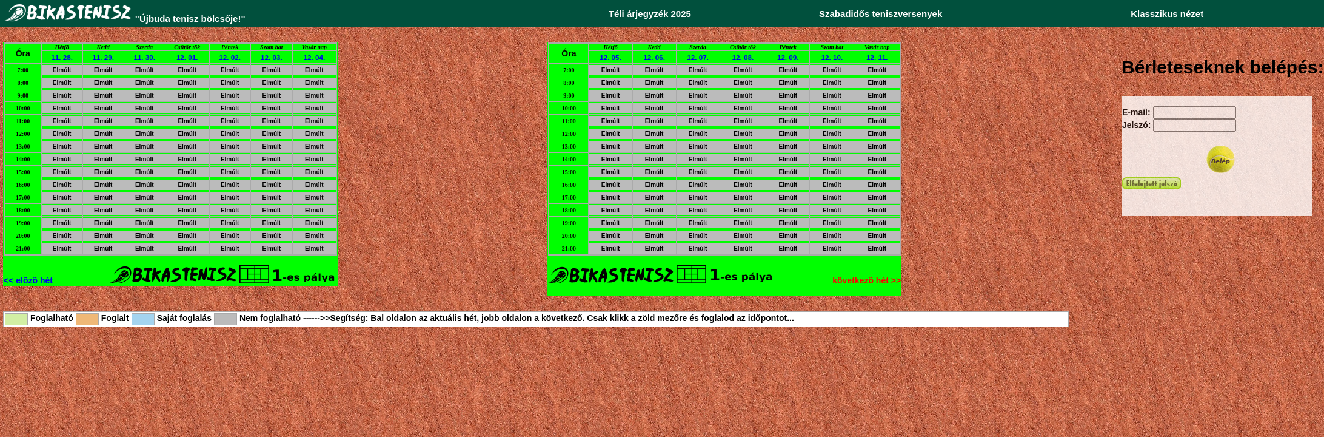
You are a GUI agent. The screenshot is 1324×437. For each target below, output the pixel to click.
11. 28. (62, 57)
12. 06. (654, 57)
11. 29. (103, 57)
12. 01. (187, 57)
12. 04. (315, 57)
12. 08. (743, 57)
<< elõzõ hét (28, 280)
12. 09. (788, 57)
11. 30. (144, 57)
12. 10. (832, 57)
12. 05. (610, 57)
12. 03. (272, 57)
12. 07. (698, 57)
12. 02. (230, 57)
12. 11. (877, 57)
